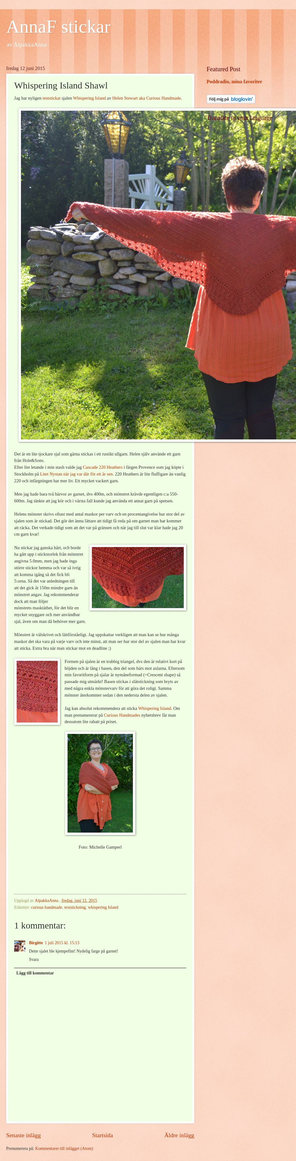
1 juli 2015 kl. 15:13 (62, 943)
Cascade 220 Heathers (103, 467)
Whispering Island (89, 98)
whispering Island (103, 907)
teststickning (75, 907)
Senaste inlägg (23, 1135)
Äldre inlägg (179, 1135)
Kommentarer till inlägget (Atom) (64, 1148)
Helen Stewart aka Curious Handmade (146, 98)
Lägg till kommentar (35, 973)
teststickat (51, 98)
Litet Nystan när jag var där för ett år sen (76, 473)
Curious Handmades (122, 715)
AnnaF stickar (58, 26)
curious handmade (46, 907)
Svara (34, 959)
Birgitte (36, 943)
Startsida (102, 1135)
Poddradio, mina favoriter (234, 81)
